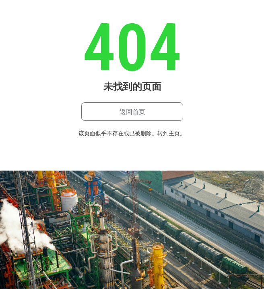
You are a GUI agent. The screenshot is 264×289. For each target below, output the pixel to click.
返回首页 (132, 112)
